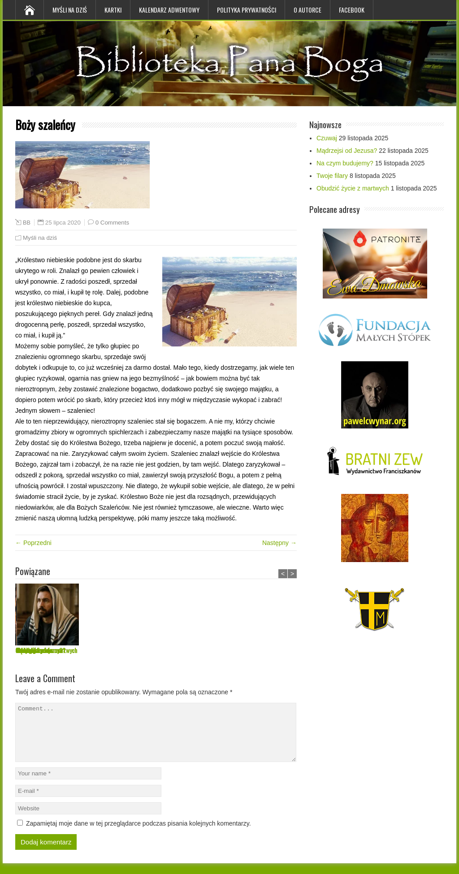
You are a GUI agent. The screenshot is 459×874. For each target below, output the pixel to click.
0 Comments (112, 222)
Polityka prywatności (246, 9)
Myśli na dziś (69, 9)
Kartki (112, 9)
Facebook (351, 9)
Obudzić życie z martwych (352, 188)
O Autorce (307, 9)
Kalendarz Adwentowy (169, 9)
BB (26, 223)
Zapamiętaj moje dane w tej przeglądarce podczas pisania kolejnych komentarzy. (138, 834)
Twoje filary (229, 650)
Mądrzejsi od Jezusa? (107, 650)
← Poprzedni (33, 542)
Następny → (279, 542)
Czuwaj (23, 650)
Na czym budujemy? (172, 650)
